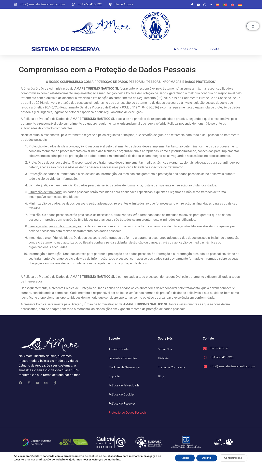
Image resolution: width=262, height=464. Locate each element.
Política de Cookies (122, 394)
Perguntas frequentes (123, 358)
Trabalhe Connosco (171, 367)
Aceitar (181, 458)
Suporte (213, 49)
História (163, 358)
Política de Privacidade (124, 385)
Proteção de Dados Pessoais (127, 413)
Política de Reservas (122, 404)
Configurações (232, 458)
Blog (161, 376)
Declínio (205, 458)
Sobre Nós (165, 349)
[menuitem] (217, 5)
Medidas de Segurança (124, 367)
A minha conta (185, 49)
